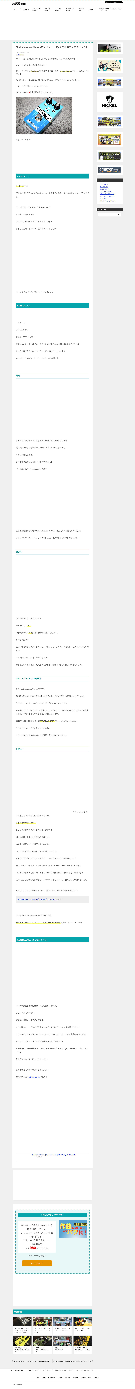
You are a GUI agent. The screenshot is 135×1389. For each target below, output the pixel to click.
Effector (60, 1377)
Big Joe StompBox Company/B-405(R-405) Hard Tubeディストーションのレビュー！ (73, 1361)
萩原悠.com (19, 3)
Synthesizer (51, 1377)
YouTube (26, 9)
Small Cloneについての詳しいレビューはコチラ (38, 899)
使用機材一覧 (104, 187)
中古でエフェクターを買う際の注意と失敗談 (82, 1329)
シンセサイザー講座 (70, 9)
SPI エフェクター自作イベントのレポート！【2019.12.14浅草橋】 (31, 1361)
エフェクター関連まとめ (107, 194)
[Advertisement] (67, 26)
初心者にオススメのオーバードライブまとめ (62, 1348)
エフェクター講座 (58, 9)
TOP (18, 1370)
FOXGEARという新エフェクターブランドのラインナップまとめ (42, 1330)
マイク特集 (103, 198)
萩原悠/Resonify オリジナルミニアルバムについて (110, 9)
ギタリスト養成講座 (36, 9)
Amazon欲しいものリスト (107, 201)
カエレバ (40, 1156)
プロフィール (104, 184)
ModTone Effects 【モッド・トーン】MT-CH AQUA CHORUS (53, 1155)
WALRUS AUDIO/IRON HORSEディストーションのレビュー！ (82, 1349)
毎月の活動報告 (104, 189)
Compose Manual (86, 1377)
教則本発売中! (47, 9)
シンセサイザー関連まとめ (108, 196)
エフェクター (20, 55)
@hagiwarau (34, 1077)
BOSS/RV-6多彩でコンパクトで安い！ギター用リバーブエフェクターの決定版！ (22, 1330)
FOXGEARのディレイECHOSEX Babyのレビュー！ (41, 1349)
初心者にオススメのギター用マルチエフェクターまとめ (62, 1329)
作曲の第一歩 (81, 9)
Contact (90, 9)
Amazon (75, 1377)
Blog (37, 1377)
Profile (15, 9)
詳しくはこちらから (41, 1263)
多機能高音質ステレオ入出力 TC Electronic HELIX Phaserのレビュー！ (22, 1349)
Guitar (43, 1377)
